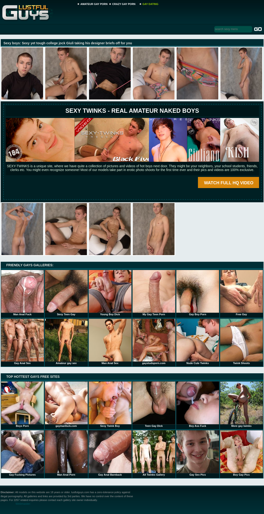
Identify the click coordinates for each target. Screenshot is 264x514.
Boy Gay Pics (241, 453)
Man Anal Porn (66, 453)
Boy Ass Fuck (197, 404)
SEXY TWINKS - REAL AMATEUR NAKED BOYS (132, 110)
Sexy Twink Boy (110, 404)
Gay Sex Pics (197, 453)
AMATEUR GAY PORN (94, 4)
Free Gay (241, 293)
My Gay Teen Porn (153, 293)
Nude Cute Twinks (197, 342)
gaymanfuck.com (66, 404)
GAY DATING (150, 4)
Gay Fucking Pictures (22, 453)
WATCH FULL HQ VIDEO (228, 182)
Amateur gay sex (66, 342)
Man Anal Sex (110, 342)
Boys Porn (22, 404)
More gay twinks (241, 404)
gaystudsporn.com (153, 342)
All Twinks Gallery (153, 453)
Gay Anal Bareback (110, 453)
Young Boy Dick (110, 293)
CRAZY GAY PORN (123, 4)
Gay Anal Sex (22, 342)
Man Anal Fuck (22, 293)
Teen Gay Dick (153, 404)
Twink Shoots (241, 342)
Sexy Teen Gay (66, 293)
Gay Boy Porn (197, 293)
